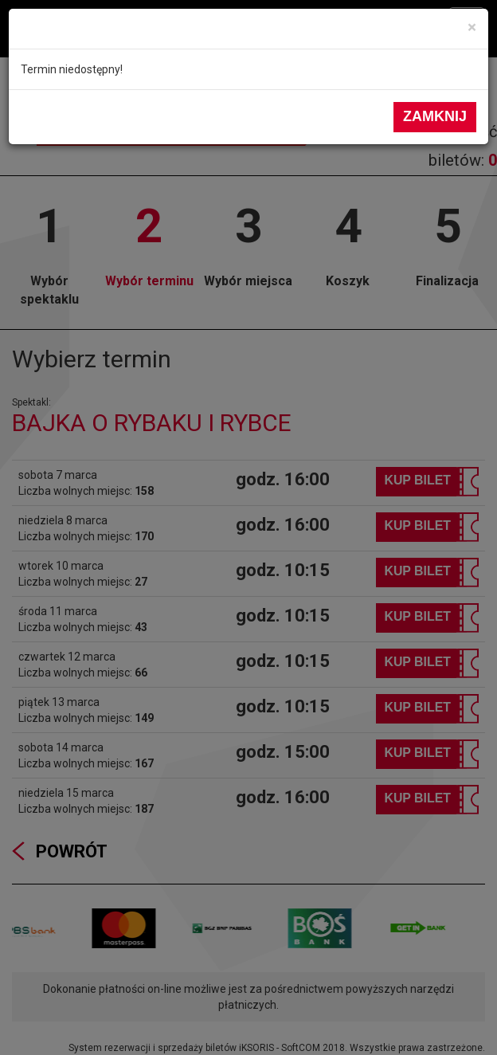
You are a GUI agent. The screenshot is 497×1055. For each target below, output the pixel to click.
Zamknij (435, 116)
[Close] (472, 27)
